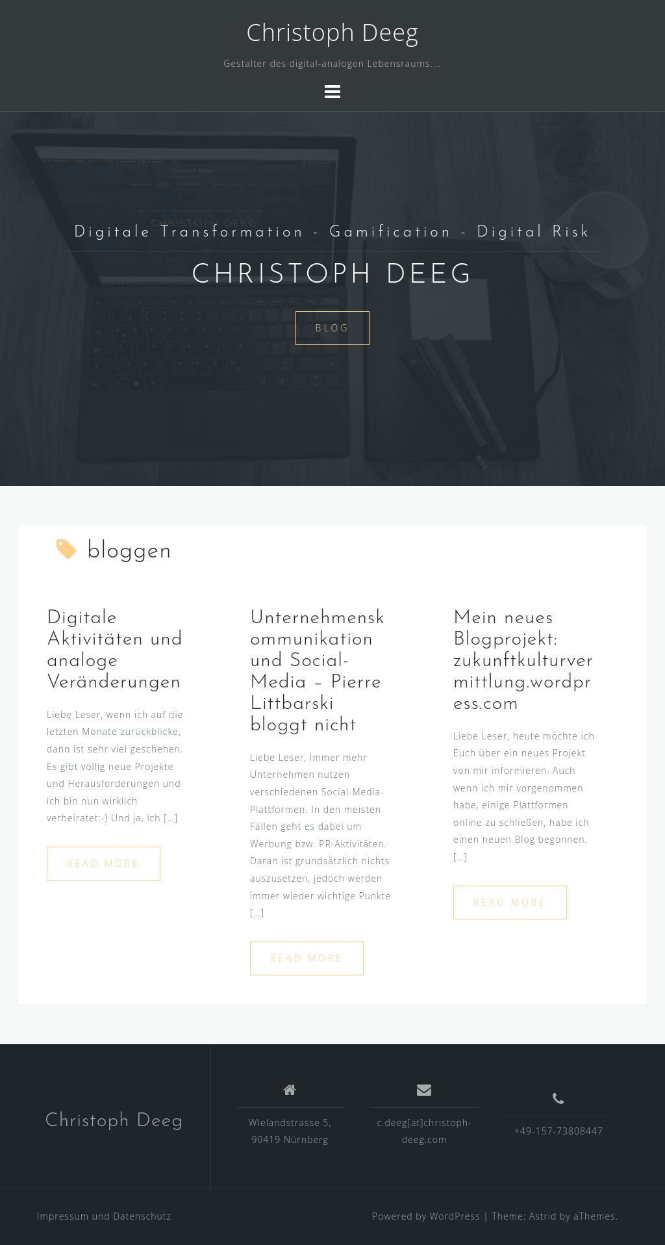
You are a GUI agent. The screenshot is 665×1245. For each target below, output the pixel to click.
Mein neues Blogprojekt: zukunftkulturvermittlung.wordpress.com (523, 661)
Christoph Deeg (332, 32)
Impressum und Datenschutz (104, 1216)
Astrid (543, 1216)
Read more (103, 863)
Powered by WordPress (426, 1216)
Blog (333, 328)
